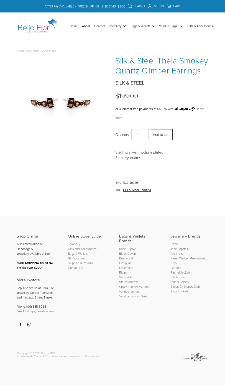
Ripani (123, 272)
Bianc (174, 244)
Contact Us (75, 268)
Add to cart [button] (161, 134)
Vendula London (129, 291)
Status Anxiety (128, 282)
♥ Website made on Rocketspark (80, 356)
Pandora (175, 268)
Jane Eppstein (180, 249)
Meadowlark (198, 258)
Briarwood (126, 258)
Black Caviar (127, 253)
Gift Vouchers (77, 258)
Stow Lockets (179, 291)
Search (136, 6)
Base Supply (127, 249)
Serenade (125, 277)
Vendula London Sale (133, 296)
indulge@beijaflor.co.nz (39, 311)
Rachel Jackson (180, 272)
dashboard (25, 356)
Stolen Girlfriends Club (134, 287)
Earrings (33, 50)
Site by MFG (47, 353)
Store (20, 50)
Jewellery (74, 244)
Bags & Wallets (78, 253)
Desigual (125, 263)
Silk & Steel (49, 50)
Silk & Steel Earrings (137, 190)
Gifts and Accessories (82, 249)
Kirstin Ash (177, 253)
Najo (173, 263)
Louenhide (126, 268)
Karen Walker (179, 258)
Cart (174, 6)
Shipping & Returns (80, 263)
